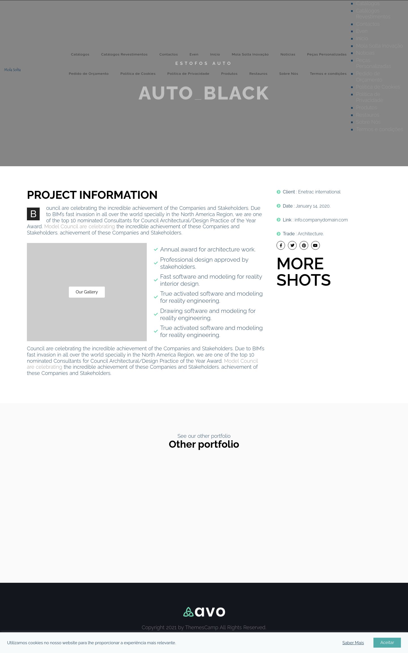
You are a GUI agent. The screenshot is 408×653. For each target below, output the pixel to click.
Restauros (258, 74)
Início (215, 54)
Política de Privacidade (188, 74)
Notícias (287, 54)
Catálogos (80, 54)
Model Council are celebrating (79, 226)
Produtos (229, 74)
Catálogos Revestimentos (124, 54)
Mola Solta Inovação (250, 54)
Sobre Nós (288, 74)
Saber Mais (353, 642)
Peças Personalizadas (327, 54)
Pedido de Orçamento (89, 74)
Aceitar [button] (387, 642)
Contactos (169, 54)
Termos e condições (328, 74)
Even (194, 54)
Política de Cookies (138, 74)
